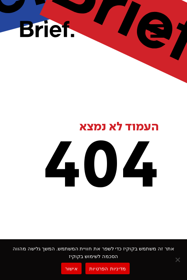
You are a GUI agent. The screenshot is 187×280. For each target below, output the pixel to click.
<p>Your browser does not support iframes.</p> (93, 138)
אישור (71, 269)
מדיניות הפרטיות (107, 269)
